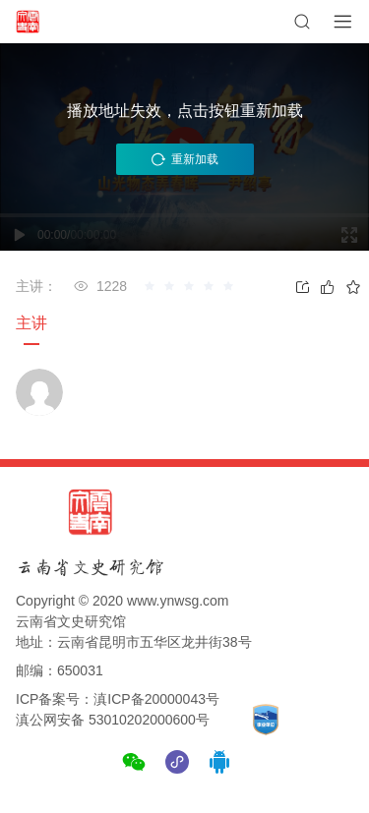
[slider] (192, 286)
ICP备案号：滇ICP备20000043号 (117, 699)
